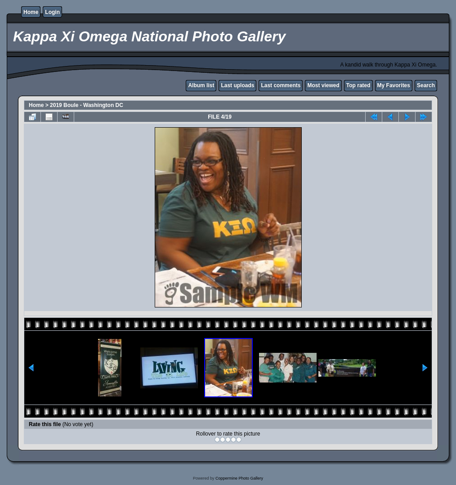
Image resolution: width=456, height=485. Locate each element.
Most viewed (323, 85)
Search (426, 85)
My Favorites (393, 85)
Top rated (358, 85)
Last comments (280, 85)
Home (30, 12)
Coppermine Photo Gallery (239, 478)
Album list (201, 85)
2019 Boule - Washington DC (86, 105)
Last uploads (237, 85)
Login (52, 12)
